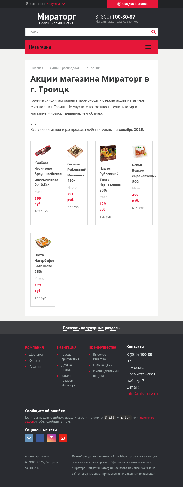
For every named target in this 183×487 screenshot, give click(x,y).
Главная (37, 68)
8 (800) (115, 16)
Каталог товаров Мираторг (68, 380)
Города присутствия (70, 356)
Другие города (66, 367)
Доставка (36, 354)
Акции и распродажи (65, 68)
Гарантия (35, 366)
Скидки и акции (132, 4)
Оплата (34, 360)
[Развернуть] (148, 47)
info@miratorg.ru (142, 393)
